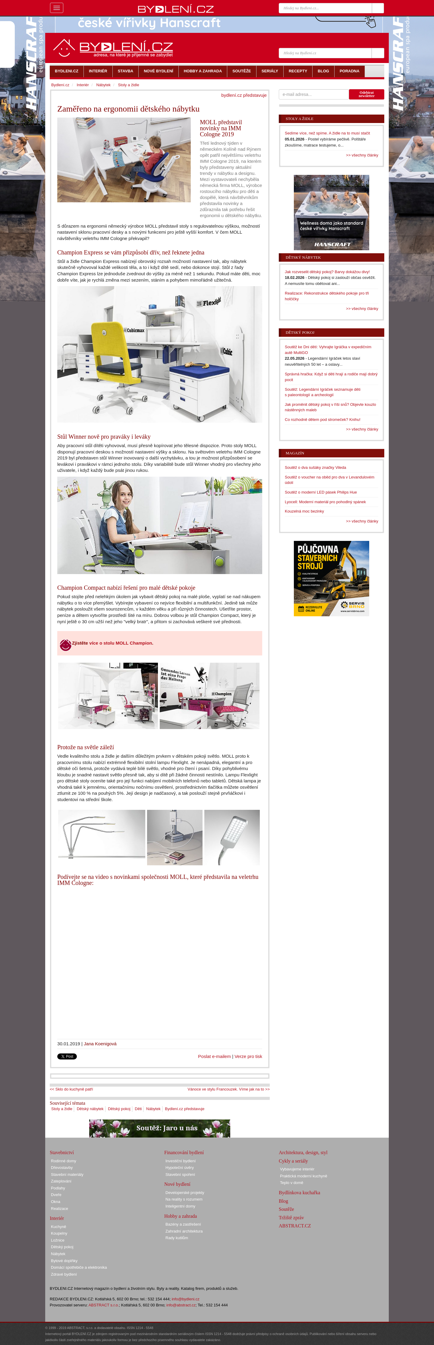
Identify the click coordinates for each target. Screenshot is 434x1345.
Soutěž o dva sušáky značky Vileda (315, 467)
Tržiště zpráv (291, 1217)
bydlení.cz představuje (244, 95)
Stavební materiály (67, 1174)
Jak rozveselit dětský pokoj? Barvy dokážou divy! (327, 272)
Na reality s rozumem (184, 1199)
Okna (55, 1201)
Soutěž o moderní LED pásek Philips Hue (321, 492)
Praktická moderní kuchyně (303, 1176)
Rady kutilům (176, 1238)
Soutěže (286, 1209)
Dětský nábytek (90, 1109)
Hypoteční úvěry (179, 1167)
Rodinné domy (63, 1161)
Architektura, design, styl (303, 1152)
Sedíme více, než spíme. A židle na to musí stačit (327, 133)
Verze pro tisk (248, 1056)
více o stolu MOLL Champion (120, 643)
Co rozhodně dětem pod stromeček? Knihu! (322, 419)
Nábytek (153, 1109)
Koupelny (59, 1233)
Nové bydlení (177, 1184)
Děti (138, 1109)
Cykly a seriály (293, 1160)
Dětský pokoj (119, 1109)
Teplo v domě (291, 1182)
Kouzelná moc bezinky (304, 511)
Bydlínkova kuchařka (299, 1192)
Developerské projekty (184, 1192)
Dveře (56, 1194)
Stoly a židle (61, 1109)
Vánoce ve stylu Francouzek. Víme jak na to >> (229, 1089)
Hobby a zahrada (180, 1216)
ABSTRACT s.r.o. (104, 1305)
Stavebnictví (62, 1152)
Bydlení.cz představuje (184, 1109)
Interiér (83, 85)
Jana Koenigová (100, 1043)
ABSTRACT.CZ (295, 1225)
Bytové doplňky (64, 1260)
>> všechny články (362, 155)
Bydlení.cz (60, 85)
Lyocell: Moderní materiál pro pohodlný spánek (325, 502)
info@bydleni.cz (186, 1299)
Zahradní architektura (184, 1231)
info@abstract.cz (181, 1305)
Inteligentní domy (180, 1206)
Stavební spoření (180, 1174)
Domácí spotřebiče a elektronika (79, 1267)
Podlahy (58, 1188)
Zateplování (61, 1181)
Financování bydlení (184, 1152)
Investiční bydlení (180, 1161)
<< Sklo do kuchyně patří (71, 1089)
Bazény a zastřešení (183, 1224)
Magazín (295, 453)
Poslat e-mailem (214, 1056)
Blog (283, 1201)
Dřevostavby (62, 1167)
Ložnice (57, 1240)
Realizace (59, 1208)
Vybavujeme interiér (297, 1169)
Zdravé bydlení (64, 1274)
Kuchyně (58, 1226)
